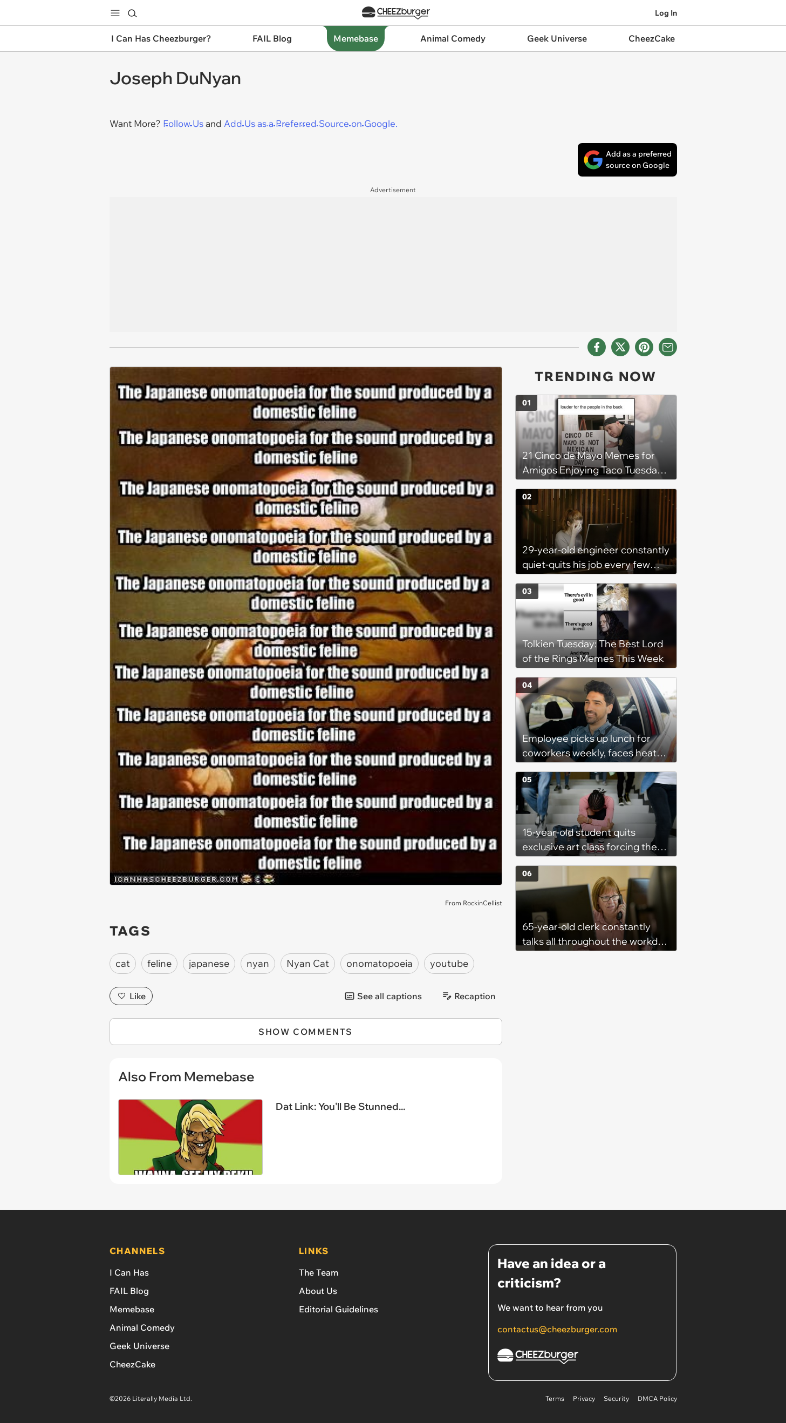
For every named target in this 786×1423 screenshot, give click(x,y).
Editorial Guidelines (338, 1309)
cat (122, 963)
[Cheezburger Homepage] (582, 1358)
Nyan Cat (307, 963)
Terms (554, 1398)
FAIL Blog (129, 1290)
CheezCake (132, 1364)
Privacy (584, 1398)
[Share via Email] (668, 347)
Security (616, 1398)
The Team (318, 1272)
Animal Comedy (142, 1327)
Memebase (132, 1309)
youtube (449, 963)
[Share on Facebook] (596, 347)
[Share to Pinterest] (644, 347)
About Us (318, 1290)
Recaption (468, 996)
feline (159, 963)
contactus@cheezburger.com (557, 1329)
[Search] (132, 13)
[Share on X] (620, 347)
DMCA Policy (657, 1398)
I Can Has (129, 1272)
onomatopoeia (379, 963)
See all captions (383, 996)
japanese (209, 963)
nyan (258, 963)
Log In (666, 13)
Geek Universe (139, 1345)
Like (131, 996)
